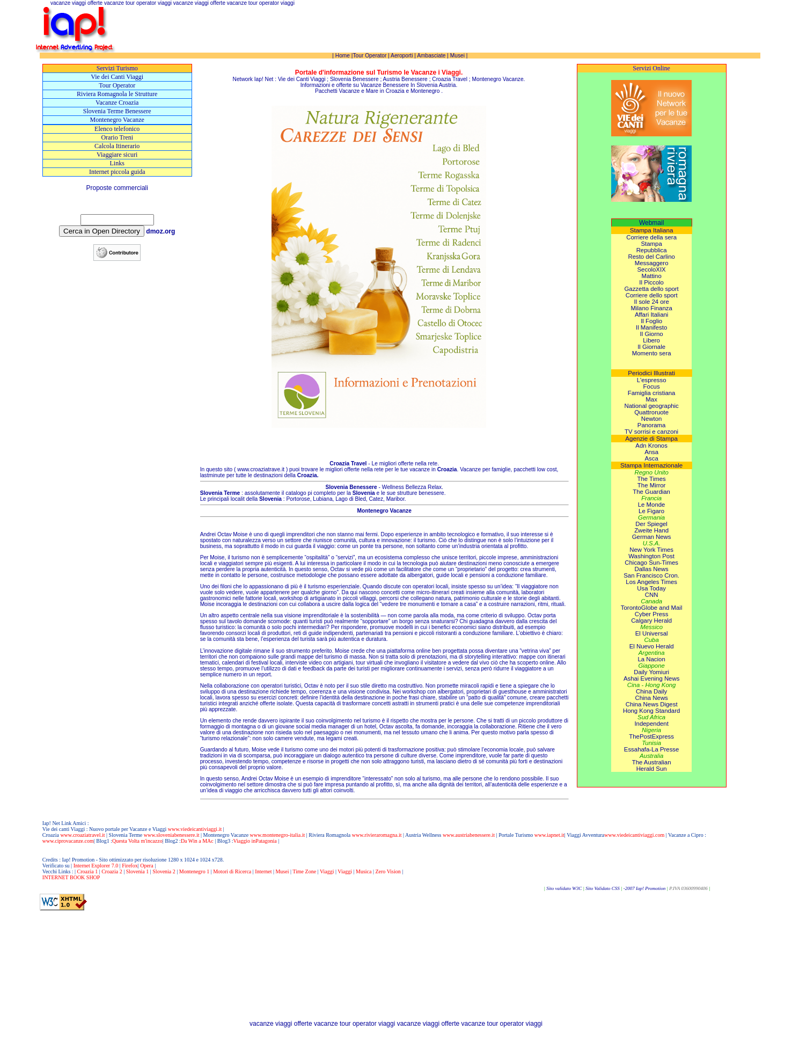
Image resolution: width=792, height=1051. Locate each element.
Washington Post (651, 556)
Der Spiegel (651, 524)
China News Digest (652, 704)
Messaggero (652, 263)
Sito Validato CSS (602, 888)
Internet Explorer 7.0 (97, 865)
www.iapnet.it (549, 835)
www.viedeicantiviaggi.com (634, 835)
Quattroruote (651, 412)
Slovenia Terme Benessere (117, 111)
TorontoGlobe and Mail (652, 607)
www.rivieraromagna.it (377, 835)
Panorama (651, 425)
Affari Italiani (651, 314)
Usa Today (651, 588)
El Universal (651, 633)
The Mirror (651, 485)
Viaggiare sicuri (117, 154)
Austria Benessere (405, 79)
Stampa (651, 243)
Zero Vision (387, 871)
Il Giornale (651, 347)
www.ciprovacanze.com (68, 841)
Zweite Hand (651, 530)
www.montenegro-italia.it (277, 835)
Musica (363, 871)
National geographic (651, 406)
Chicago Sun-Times (651, 562)
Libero (651, 340)
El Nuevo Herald (651, 646)
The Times (651, 479)
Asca (651, 458)
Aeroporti (402, 56)
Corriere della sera (651, 237)
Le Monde (651, 504)
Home (342, 56)
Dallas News (651, 569)
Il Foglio (651, 321)
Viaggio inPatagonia (254, 841)
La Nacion (651, 659)
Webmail (651, 223)
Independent (651, 723)
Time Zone (304, 871)
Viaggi (327, 871)
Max (651, 399)
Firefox (129, 865)
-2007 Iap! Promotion (645, 888)
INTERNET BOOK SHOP (71, 877)
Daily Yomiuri (651, 672)
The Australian (651, 762)
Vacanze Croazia (117, 102)
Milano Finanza (651, 308)
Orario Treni (117, 137)
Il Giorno (651, 334)
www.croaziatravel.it (82, 835)
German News (651, 537)
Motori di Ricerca (232, 871)
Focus (651, 386)
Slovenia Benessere (354, 79)
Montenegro (424, 91)
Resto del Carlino (651, 256)
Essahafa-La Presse (651, 749)
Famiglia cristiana (652, 393)
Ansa (651, 452)
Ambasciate (431, 56)
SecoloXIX (651, 269)
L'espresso (651, 380)
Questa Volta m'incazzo (137, 841)
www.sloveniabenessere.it (170, 835)
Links (117, 163)
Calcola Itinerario (117, 146)
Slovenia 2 (163, 871)
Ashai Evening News (651, 678)
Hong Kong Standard (651, 710)
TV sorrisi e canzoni (651, 431)
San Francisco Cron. (651, 575)
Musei (457, 56)
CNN (651, 595)
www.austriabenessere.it (469, 835)
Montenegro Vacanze (117, 119)
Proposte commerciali (117, 188)
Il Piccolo (651, 282)
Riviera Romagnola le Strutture (117, 94)
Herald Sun (651, 768)
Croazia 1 (87, 871)
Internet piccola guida (117, 172)
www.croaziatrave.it (260, 469)
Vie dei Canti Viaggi (117, 77)
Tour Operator (117, 85)
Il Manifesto (651, 327)
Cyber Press (652, 614)
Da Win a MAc (197, 841)
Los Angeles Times (651, 582)
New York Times (651, 549)
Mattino (651, 276)
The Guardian (651, 491)
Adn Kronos (651, 445)
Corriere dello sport (652, 295)
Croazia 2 (111, 871)
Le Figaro (651, 511)
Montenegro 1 (194, 871)
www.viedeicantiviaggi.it (194, 829)
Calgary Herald (651, 620)
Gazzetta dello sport (651, 289)
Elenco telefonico (117, 129)
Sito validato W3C (564, 888)
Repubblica (651, 250)
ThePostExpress (651, 736)
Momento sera (651, 353)
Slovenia (426, 85)
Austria (447, 85)
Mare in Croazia (385, 91)
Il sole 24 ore (651, 301)
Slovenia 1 (137, 871)
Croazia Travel (449, 79)
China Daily (651, 691)
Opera (146, 865)
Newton (651, 418)
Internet (263, 871)
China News (651, 698)
